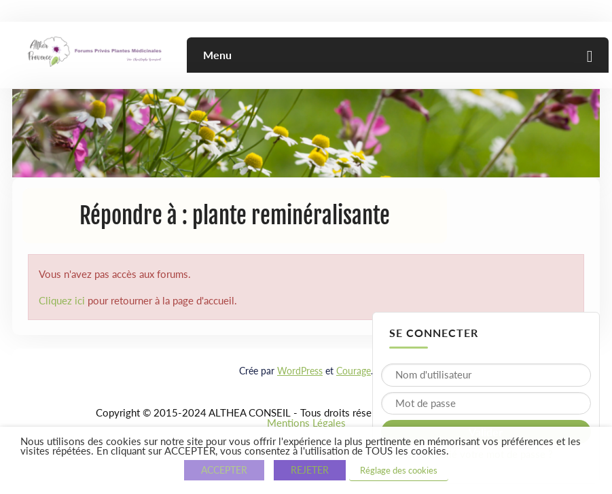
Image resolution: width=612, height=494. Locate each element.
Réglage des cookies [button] (398, 470)
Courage (353, 370)
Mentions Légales (306, 423)
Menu (217, 54)
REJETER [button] (310, 470)
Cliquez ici (62, 300)
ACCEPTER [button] (224, 470)
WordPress (300, 370)
